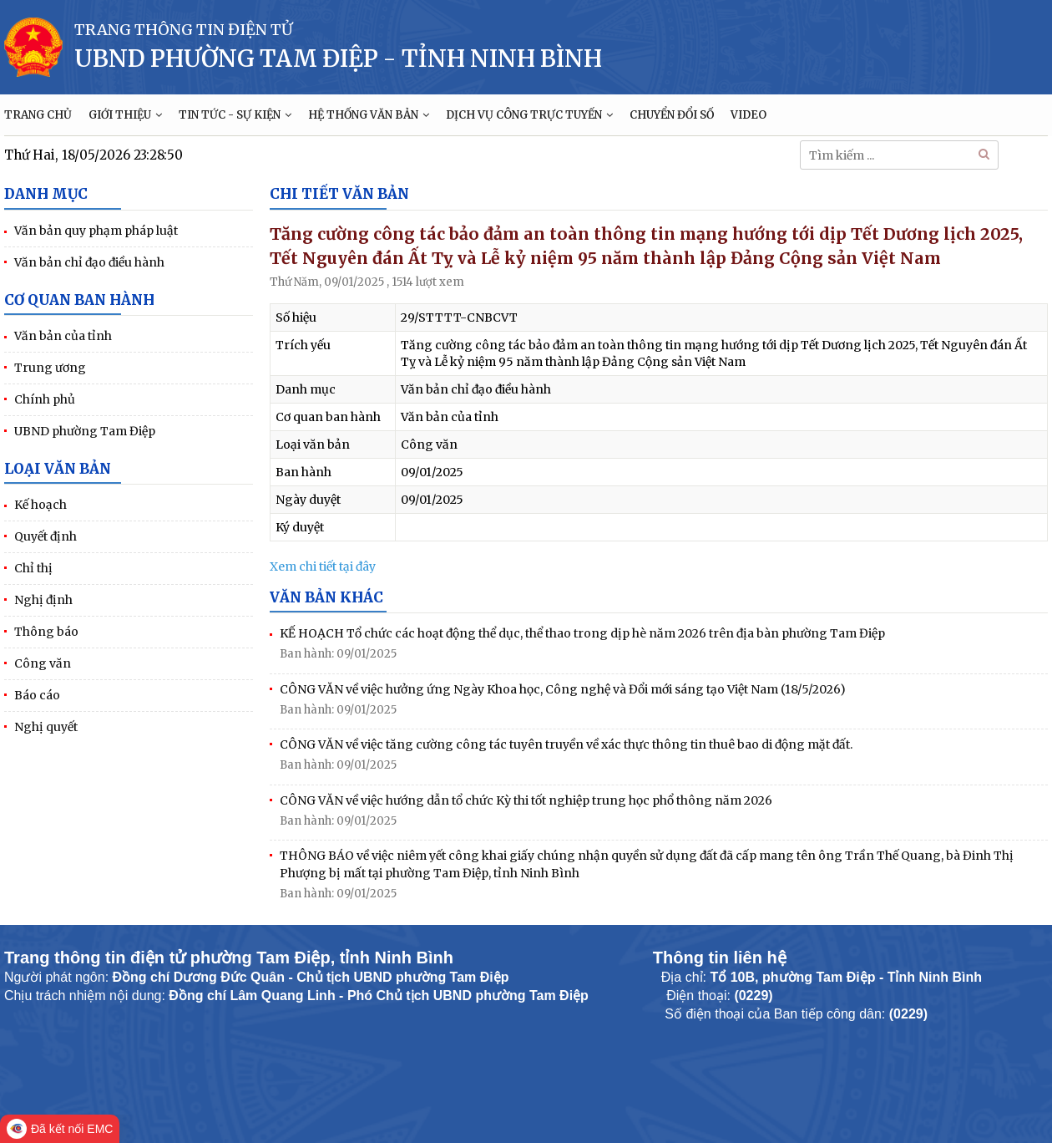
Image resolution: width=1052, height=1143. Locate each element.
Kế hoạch (40, 504)
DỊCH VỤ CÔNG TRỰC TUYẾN (529, 115)
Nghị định (43, 599)
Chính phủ (44, 399)
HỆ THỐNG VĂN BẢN (368, 115)
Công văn (42, 663)
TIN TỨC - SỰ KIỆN (235, 115)
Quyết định (45, 536)
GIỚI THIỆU (125, 115)
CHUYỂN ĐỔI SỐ (672, 115)
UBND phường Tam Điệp (84, 431)
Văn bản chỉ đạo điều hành (89, 262)
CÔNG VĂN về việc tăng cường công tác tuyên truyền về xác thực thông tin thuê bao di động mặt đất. (566, 744)
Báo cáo (37, 695)
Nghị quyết (46, 726)
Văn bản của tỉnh (63, 335)
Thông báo (46, 631)
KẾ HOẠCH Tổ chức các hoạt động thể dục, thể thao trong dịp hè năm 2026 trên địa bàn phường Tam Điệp (582, 633)
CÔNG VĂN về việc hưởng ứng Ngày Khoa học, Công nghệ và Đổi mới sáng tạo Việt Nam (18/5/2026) (563, 689)
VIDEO (748, 115)
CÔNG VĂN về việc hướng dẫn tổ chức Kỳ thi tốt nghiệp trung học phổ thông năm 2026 (526, 800)
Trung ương (50, 367)
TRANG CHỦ (38, 115)
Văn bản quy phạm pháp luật (96, 230)
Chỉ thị (33, 568)
